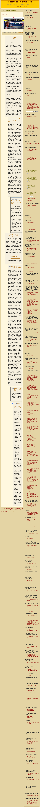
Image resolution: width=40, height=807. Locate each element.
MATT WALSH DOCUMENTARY (30, 710)
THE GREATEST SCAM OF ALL (32, 606)
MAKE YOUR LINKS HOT (32, 803)
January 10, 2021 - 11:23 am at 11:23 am (14, 120)
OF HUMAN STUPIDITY (32, 690)
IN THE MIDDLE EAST (31, 368)
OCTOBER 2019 (30, 717)
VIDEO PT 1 (29, 311)
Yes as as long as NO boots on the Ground (31, 178)
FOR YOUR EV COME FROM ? (33, 663)
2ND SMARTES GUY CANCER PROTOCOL (31, 380)
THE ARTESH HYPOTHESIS (32, 12)
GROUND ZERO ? (30, 680)
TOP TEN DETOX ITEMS (32, 485)
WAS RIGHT (29, 351)
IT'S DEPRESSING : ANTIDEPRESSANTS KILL (32, 433)
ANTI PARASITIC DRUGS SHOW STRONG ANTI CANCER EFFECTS (32, 383)
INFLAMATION (30, 431)
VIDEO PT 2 (29, 312)
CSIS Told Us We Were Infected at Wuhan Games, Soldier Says (32, 104)
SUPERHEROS (30, 675)
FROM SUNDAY (30, 538)
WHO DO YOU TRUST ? (32, 47)
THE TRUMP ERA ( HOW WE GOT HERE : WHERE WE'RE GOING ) (33, 527)
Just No (29, 194)
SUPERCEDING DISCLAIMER (30, 85)
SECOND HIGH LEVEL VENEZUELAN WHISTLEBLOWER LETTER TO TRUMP (32, 304)
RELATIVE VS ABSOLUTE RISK (32, 213)
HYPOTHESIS (30, 17)
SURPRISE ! (29, 789)
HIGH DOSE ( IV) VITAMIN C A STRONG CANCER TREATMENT (33, 429)
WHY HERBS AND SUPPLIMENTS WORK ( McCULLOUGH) (32, 494)
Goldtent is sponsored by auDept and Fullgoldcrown (15, 511)
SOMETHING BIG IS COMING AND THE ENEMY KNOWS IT (33, 271)
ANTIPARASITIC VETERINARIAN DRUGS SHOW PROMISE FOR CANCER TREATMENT (32, 387)
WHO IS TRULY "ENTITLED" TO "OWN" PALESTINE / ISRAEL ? (32, 23)
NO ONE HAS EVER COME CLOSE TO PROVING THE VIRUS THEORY (32, 591)
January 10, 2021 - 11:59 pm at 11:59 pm (17, 406)
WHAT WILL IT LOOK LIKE (32, 575)
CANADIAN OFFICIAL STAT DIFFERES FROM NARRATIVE (32, 742)
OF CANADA (29, 217)
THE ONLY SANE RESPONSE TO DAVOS (33, 723)
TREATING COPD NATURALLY (30, 487)
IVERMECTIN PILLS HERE (32, 438)
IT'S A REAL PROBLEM (31, 563)
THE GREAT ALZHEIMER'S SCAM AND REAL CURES (32, 480)
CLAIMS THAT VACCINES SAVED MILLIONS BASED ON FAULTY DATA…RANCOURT (33, 623)
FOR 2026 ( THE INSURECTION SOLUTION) (32, 268)
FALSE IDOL (29, 569)
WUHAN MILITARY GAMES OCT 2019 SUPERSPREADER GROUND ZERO (33, 107)
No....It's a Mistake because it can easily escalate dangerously (33, 189)
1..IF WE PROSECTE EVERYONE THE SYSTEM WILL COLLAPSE (32, 124)
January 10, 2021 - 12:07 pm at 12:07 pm (16, 202)
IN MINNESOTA (30, 166)
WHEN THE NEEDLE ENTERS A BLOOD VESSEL (32, 656)
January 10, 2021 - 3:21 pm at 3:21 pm (16, 390)
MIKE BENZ (29, 580)
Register (25, 6)
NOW (28, 95)
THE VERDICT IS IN (31, 751)
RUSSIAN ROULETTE (31, 654)
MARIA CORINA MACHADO (32, 301)
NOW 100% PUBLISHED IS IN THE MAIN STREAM (33, 229)
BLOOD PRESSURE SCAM (32, 389)
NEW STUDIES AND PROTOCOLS (31, 464)
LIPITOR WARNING (31, 444)
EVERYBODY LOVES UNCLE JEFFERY (33, 138)
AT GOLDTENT (30, 74)
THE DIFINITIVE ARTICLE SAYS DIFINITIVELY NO (32, 277)
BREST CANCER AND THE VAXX (32, 391)
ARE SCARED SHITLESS (32, 784)
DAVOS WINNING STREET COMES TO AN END (32, 696)
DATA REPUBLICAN (31, 52)
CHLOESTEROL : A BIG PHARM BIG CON (32, 403)
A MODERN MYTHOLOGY (32, 533)
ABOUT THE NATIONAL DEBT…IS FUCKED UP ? (32, 504)
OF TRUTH (29, 756)
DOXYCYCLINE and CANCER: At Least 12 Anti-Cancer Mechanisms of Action (32, 414)
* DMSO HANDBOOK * (31, 372)
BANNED (5, 14)
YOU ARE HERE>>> (31, 757)
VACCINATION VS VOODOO (33, 779)
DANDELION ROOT (31, 406)
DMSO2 (28, 412)
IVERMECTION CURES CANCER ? (31, 443)
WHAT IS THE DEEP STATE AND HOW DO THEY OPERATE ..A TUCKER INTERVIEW (32, 583)
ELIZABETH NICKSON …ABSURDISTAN (32, 150)
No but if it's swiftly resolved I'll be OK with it (31, 185)
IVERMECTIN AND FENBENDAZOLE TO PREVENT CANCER (31, 436)
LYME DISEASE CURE (31, 445)
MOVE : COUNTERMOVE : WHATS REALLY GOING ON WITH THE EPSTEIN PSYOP (32, 513)
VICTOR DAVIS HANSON (32, 283)
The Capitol (4, 511)
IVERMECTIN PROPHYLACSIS (30, 440)
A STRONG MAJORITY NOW (33, 642)
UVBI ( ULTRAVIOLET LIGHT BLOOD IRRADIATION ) (33, 491)
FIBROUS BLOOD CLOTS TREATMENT (32, 420)
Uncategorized (20, 32)
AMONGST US (30, 629)
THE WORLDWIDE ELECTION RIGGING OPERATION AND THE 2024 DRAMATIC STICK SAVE (32, 309)
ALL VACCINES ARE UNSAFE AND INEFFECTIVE (33, 621)
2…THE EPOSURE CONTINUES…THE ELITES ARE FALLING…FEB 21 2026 (33, 127)
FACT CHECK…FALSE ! (32, 263)
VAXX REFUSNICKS (31, 791)
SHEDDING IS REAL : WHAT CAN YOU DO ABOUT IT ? (33, 474)
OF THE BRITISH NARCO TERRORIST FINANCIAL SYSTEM (32, 249)
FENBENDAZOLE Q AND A (32, 418)
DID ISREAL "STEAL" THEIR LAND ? (32, 600)
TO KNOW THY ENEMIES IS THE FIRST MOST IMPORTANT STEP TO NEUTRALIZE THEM (32, 158)
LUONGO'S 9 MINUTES (32, 116)
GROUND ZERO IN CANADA (33, 795)
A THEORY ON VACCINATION (30, 619)
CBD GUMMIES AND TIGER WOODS (32, 398)
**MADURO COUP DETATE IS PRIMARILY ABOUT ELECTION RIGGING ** (33, 293)
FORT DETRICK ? (30, 716)
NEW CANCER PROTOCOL (32, 462)
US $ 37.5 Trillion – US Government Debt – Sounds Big (32, 506)
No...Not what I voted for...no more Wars (31, 193)
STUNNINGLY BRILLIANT (32, 234)
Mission (28, 57)
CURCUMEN (29, 405)
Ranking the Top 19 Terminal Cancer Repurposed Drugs (32, 471)
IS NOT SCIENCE (30, 222)
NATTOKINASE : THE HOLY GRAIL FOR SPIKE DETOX (32, 455)
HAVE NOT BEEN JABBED (32, 763)
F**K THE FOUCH (30, 735)
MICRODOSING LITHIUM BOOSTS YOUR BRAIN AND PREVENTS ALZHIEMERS (32, 449)
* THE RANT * (30, 374)
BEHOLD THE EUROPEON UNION (32, 553)
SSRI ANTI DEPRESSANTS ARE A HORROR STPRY (32, 477)
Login (17, 6)
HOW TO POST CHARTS (32, 802)
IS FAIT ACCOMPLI (31, 256)
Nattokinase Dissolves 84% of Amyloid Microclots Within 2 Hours (33, 460)
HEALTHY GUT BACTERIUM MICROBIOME (33, 427)
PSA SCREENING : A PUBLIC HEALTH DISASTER (33, 469)
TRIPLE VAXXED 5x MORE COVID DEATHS (32, 745)
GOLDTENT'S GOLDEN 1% (32, 69)
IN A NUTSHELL (30, 133)
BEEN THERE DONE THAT (32, 670)
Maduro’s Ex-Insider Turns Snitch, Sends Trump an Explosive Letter (32, 299)
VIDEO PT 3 (29, 313)
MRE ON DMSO (30, 451)
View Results (31, 198)
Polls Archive (29, 200)
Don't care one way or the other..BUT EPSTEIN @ (32, 182)
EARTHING (29, 417)
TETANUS (29, 478)
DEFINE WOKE (30, 611)
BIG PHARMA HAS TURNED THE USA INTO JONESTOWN (33, 333)
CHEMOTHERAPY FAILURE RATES (32, 400)
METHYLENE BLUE (31, 446)
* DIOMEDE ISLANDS (31, 669)
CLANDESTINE (30, 355)
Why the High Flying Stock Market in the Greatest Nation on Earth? (13, 509)
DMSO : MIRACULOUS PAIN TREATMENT (33, 411)
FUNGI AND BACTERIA (31, 705)
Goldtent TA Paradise (20, 2)
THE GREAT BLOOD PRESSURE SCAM (31, 482)
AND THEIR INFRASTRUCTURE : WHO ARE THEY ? (32, 362)
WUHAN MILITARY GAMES (32, 768)
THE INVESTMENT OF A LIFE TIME (33, 144)
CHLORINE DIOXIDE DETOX (33, 404)
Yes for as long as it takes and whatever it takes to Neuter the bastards (32, 174)
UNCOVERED (30, 42)
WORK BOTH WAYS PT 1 (32, 685)
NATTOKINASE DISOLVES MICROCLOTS (32, 457)
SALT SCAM (29, 472)
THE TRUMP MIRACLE (31, 557)
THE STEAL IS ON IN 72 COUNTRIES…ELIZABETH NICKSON (32, 325)
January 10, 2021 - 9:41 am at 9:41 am (13, 39)
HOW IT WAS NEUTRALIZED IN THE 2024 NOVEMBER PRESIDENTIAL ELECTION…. (33, 321)
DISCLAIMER (29, 79)
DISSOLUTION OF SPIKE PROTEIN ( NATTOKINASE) (32, 409)
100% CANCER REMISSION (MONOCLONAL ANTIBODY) (32, 378)
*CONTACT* (29, 90)
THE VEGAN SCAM (31, 484)
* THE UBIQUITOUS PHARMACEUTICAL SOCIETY (33, 376)
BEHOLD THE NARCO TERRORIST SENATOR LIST (32, 296)
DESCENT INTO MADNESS (32, 630)
